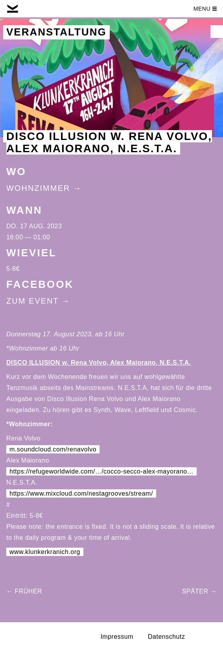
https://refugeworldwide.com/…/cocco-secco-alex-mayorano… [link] (101, 471)
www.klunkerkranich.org (44, 551)
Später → (199, 591)
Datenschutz (166, 636)
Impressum (116, 636)
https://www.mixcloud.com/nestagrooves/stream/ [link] (81, 493)
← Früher (24, 591)
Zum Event (32, 301)
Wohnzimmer (38, 188)
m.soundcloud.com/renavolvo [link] (52, 449)
